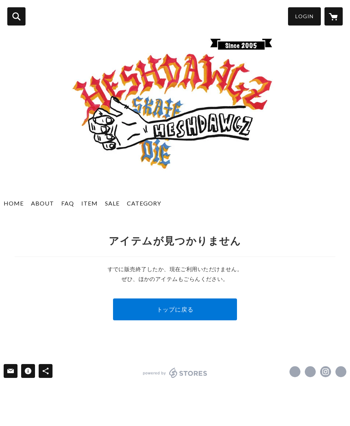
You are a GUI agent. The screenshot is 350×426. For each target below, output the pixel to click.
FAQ (67, 203)
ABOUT (42, 203)
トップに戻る (175, 309)
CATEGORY (144, 203)
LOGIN (304, 16)
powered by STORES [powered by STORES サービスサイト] (175, 373)
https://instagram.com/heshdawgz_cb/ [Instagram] (325, 371)
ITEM (89, 203)
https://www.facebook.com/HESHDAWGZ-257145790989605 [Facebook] (294, 371)
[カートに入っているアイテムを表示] (333, 16)
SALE (112, 203)
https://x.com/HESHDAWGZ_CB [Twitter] (310, 371)
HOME (14, 203)
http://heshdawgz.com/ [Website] (340, 371)
